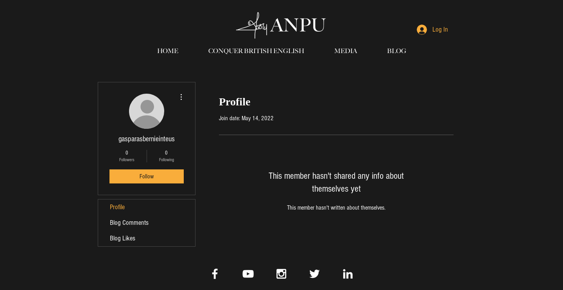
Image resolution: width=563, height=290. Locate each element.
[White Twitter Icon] (314, 274)
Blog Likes (122, 238)
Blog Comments (129, 223)
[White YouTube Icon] (248, 274)
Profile (117, 207)
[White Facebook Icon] (215, 274)
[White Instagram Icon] (281, 274)
